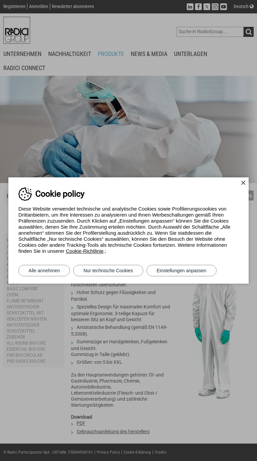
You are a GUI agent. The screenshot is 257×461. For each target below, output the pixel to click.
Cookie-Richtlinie (85, 251)
